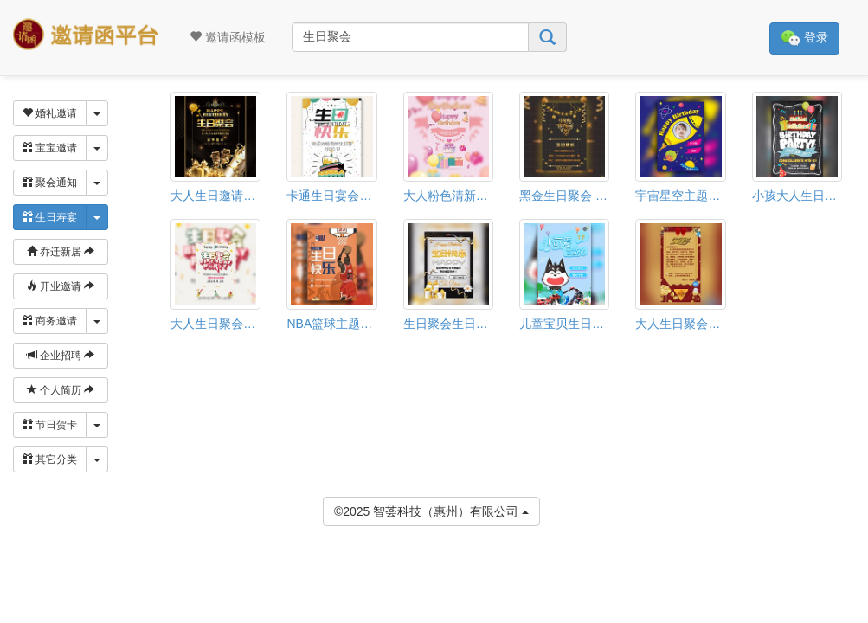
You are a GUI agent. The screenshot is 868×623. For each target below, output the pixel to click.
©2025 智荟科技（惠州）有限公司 (431, 510)
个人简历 (61, 390)
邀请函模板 (228, 37)
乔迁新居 (61, 252)
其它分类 (50, 459)
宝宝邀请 (50, 148)
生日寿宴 (50, 217)
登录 (804, 38)
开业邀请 (61, 286)
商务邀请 (50, 321)
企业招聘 (61, 356)
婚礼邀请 (50, 113)
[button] (11, 586)
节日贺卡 (50, 425)
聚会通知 (50, 183)
